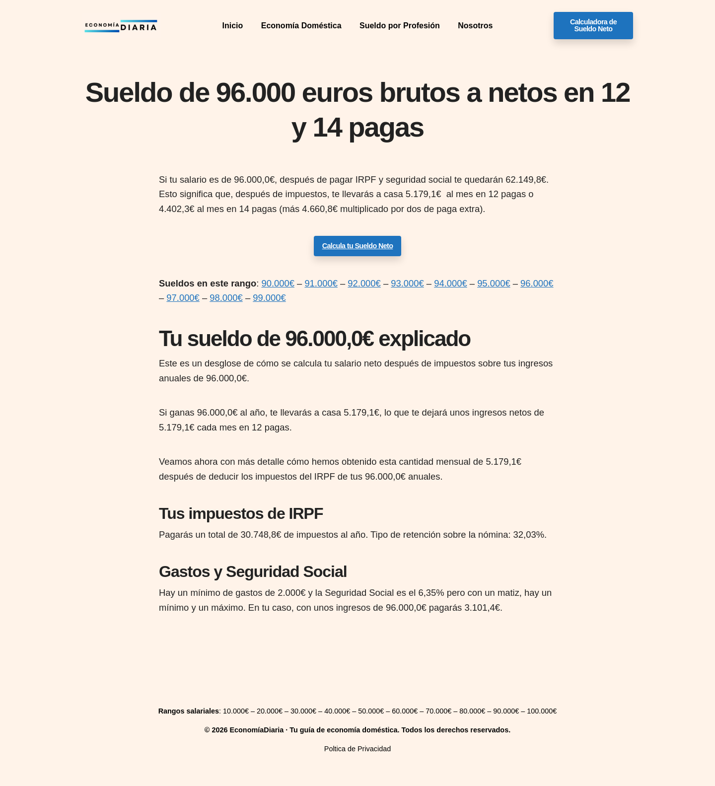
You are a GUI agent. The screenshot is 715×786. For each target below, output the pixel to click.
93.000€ (407, 283)
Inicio (232, 25)
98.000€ (226, 297)
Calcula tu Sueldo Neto (357, 246)
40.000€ (337, 711)
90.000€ (277, 283)
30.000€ (303, 711)
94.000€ (450, 283)
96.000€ (536, 283)
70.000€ (438, 711)
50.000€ (371, 711)
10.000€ (236, 711)
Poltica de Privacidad (357, 749)
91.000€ (320, 283)
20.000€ (270, 711)
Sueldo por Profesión (399, 25)
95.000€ (493, 283)
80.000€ (472, 711)
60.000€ (405, 711)
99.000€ (269, 297)
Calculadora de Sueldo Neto (593, 25)
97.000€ (182, 297)
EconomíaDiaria (256, 730)
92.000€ (364, 283)
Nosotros (475, 25)
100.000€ (542, 711)
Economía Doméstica (301, 25)
